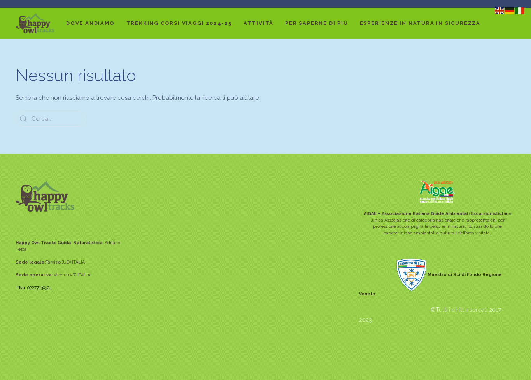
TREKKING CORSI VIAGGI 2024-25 (179, 23)
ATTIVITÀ (258, 23)
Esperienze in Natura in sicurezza (420, 23)
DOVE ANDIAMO (90, 23)
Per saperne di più (316, 23)
